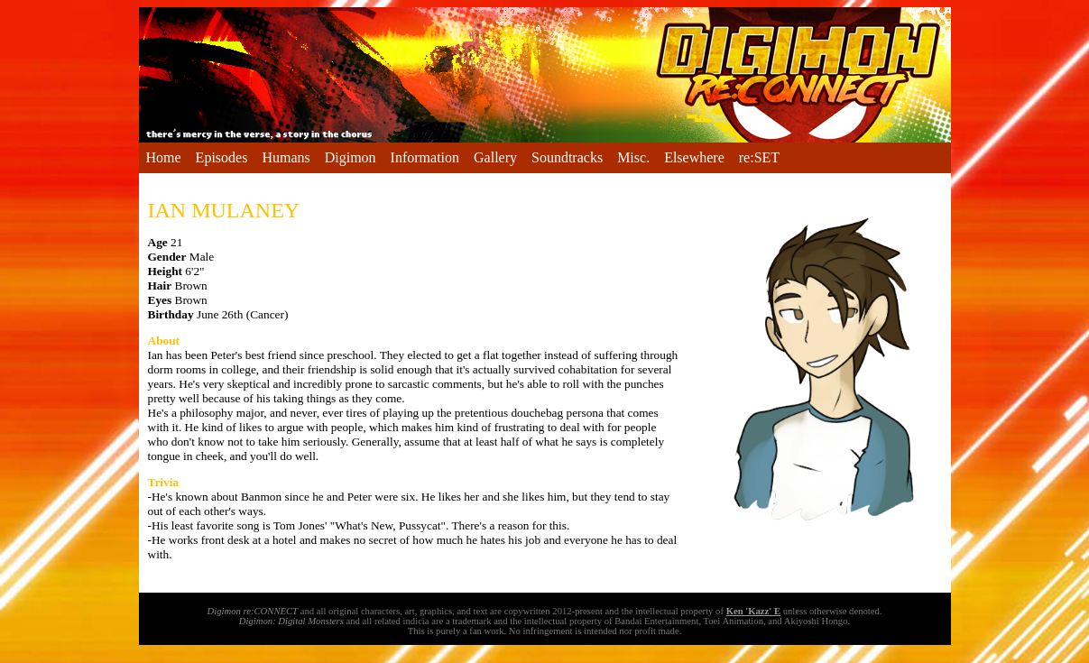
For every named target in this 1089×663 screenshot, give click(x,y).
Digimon (350, 157)
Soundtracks (567, 157)
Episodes (222, 157)
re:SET (759, 157)
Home (163, 157)
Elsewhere (694, 157)
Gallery (495, 157)
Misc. (633, 157)
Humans (285, 157)
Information (425, 157)
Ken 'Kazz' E (753, 611)
